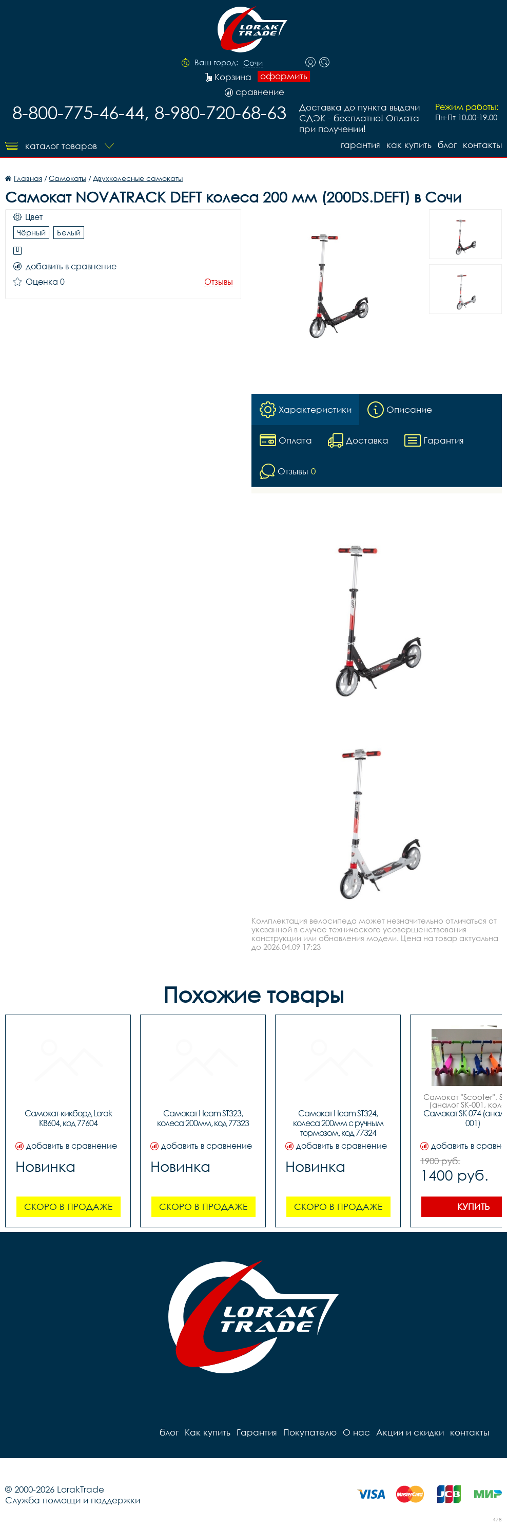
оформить (283, 76)
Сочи (253, 63)
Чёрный (31, 232)
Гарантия (360, 144)
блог (447, 144)
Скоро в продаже (68, 1206)
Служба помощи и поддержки (72, 1500)
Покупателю (310, 1432)
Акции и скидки (410, 1432)
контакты (482, 144)
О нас (356, 1432)
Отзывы (218, 282)
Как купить (409, 144)
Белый (69, 232)
